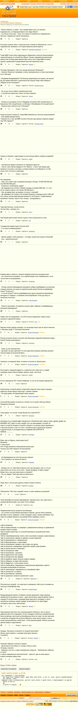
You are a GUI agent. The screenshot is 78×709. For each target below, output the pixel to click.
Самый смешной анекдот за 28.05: (13, 673)
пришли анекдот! (71, 695)
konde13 (36, 638)
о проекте (18, 701)
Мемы (29, 1)
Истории (17, 1)
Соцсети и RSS (41, 3)
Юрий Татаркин (33, 589)
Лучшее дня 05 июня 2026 (7, 3)
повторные (17, 692)
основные (10, 692)
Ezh (30, 220)
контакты (13, 701)
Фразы (40, 1)
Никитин (31, 64)
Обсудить (18, 39)
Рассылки (33, 3)
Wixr (31, 505)
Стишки (51, 1)
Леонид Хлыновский (33, 332)
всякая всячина (38, 692)
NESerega (31, 415)
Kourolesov (31, 343)
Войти (68, 3)
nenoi (35, 659)
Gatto (30, 625)
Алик (35, 322)
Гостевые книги (50, 3)
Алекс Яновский (33, 300)
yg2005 (30, 375)
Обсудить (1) (19, 578)
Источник (31, 85)
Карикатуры (63, 1)
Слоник (31, 96)
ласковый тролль (38, 85)
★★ (39, 322)
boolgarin (31, 485)
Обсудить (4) (19, 505)
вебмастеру (25, 701)
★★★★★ (44, 49)
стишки (27, 695)
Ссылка (18, 383)
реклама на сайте (5, 701)
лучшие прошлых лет (27, 692)
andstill (30, 159)
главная (3, 695)
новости (31, 701)
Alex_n (30, 212)
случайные (47, 692)
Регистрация (74, 3)
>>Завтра (13, 665)
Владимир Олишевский (35, 49)
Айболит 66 (33, 578)
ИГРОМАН (31, 434)
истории (10, 695)
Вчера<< (3, 665)
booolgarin (31, 462)
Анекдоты (5, 1)
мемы (16, 695)
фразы (21, 695)
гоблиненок (32, 231)
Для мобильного (26, 3)
